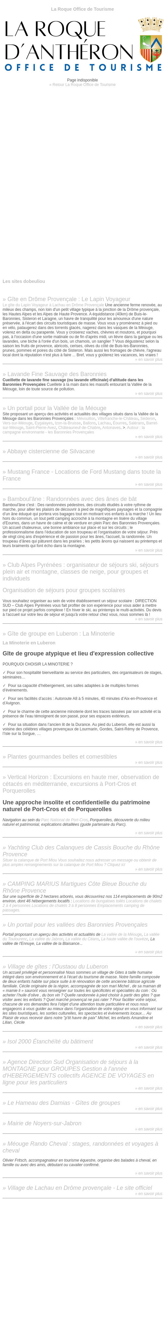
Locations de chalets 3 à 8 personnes (64, 905)
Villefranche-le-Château (117, 418)
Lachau (104, 423)
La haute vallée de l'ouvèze (124, 939)
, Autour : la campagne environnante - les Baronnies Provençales (74, 429)
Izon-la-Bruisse (68, 423)
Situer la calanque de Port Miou (30, 860)
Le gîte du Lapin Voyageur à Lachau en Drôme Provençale (53, 305)
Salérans (136, 423)
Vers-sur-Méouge (17, 423)
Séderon (147, 418)
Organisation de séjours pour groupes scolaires (64, 590)
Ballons (89, 423)
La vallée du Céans (82, 939)
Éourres (120, 423)
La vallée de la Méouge (121, 934)
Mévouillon (86, 418)
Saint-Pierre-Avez (41, 427)
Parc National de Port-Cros (64, 820)
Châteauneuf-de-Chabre (79, 427)
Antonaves (111, 427)
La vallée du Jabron (46, 939)
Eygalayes (44, 423)
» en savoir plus (148, 359)
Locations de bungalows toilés (99, 901)
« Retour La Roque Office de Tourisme (82, 84)
